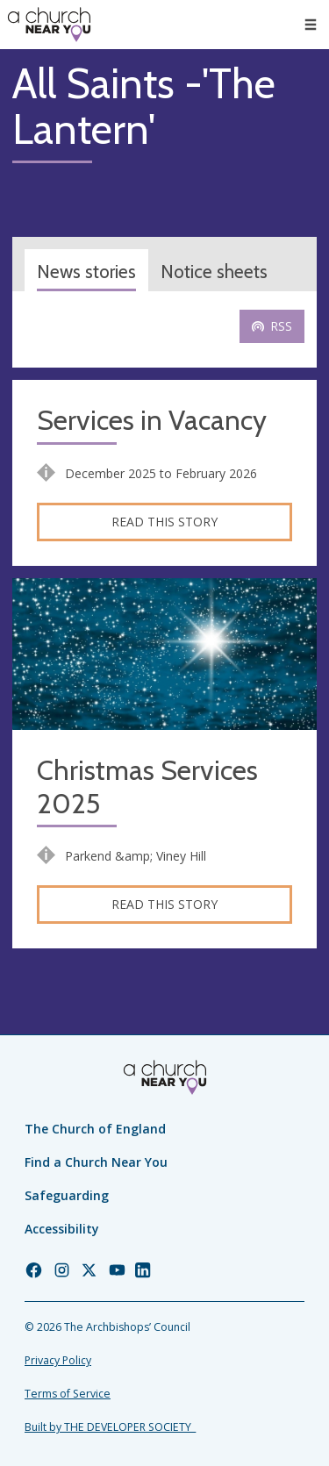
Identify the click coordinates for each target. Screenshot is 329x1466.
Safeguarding (67, 1195)
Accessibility (62, 1228)
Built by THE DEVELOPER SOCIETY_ (110, 1427)
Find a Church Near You (96, 1162)
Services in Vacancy (152, 420)
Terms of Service (68, 1393)
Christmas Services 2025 (147, 787)
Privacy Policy (58, 1360)
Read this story (164, 521)
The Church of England (95, 1128)
